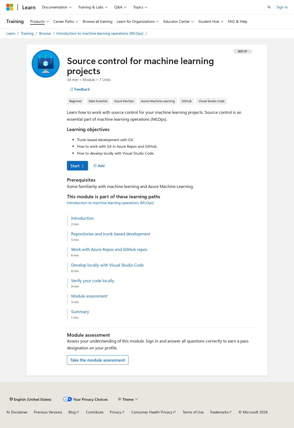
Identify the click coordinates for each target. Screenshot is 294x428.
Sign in (282, 7)
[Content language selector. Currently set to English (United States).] (30, 399)
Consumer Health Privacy (151, 412)
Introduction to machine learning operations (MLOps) (100, 33)
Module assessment (89, 296)
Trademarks (219, 412)
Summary (80, 311)
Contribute (94, 412)
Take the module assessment (97, 360)
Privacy (115, 412)
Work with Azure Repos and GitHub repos (109, 249)
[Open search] (269, 7)
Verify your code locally (92, 280)
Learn (11, 33)
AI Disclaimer (16, 412)
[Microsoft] (9, 7)
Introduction (82, 218)
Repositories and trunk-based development (110, 233)
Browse (45, 33)
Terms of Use (193, 412)
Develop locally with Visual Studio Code (107, 265)
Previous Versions (48, 412)
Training (28, 33)
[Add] (98, 165)
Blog (72, 412)
